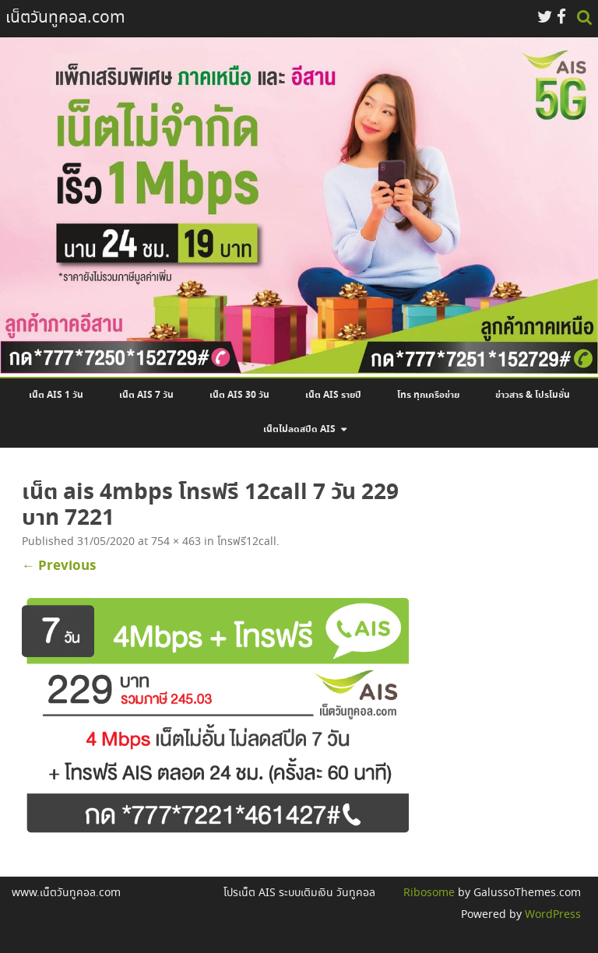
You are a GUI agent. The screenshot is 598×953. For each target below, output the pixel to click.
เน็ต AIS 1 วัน (56, 396)
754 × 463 (176, 542)
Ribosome (429, 893)
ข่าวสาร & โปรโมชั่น (532, 396)
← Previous (59, 566)
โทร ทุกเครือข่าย (428, 396)
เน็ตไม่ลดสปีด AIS (299, 430)
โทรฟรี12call (246, 542)
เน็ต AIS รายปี (333, 396)
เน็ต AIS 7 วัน (146, 396)
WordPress (551, 915)
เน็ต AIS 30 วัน (239, 396)
